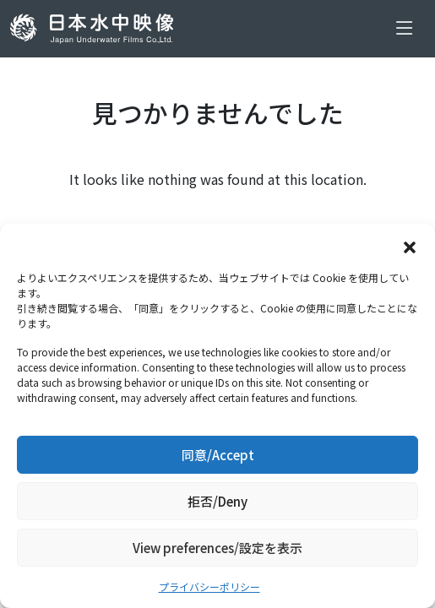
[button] (409, 244)
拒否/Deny (217, 501)
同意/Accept (218, 455)
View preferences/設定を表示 (217, 547)
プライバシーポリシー (209, 586)
